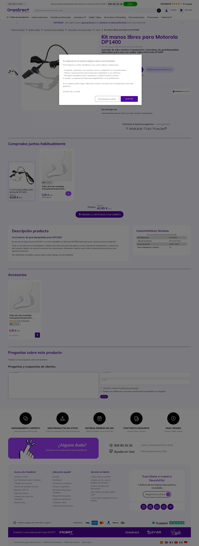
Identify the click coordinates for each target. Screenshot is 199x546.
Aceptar (129, 99)
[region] (100, 80)
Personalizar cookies (107, 99)
